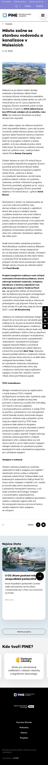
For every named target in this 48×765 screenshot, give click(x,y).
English (39, 6)
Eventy (24, 732)
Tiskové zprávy (20, 2)
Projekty (24, 738)
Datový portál (36, 1)
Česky (28, 6)
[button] (40, 576)
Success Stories (24, 722)
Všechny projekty (24, 632)
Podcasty (24, 727)
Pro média (6, 2)
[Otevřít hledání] (17, 6)
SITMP (16, 758)
